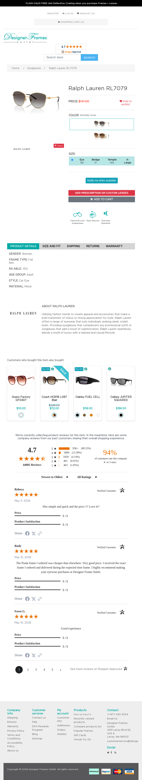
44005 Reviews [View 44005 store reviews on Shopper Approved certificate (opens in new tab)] (36, 464)
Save (59, 145)
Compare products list (88, 726)
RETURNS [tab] (92, 246)
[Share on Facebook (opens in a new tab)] (27, 533)
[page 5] (52, 670)
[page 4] (44, 670)
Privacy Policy (15, 730)
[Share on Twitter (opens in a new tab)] (33, 533)
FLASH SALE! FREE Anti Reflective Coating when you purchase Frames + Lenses (71, 3)
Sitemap (37, 738)
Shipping (12, 717)
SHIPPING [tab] (73, 246)
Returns (12, 722)
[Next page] (60, 670)
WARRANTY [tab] (114, 246)
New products (82, 714)
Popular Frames (83, 730)
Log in (67, 13)
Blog (35, 734)
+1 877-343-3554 (117, 714)
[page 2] (28, 670)
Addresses (63, 725)
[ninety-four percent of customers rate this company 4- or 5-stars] (110, 456)
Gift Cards (80, 735)
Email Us (112, 718)
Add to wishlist (126, 103)
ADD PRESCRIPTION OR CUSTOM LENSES (101, 192)
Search (89, 57)
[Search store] (62, 57)
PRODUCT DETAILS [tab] (23, 246)
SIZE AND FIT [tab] (52, 246)
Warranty (12, 726)
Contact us (39, 717)
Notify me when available (101, 180)
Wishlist (62, 734)
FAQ (34, 722)
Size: (72, 153)
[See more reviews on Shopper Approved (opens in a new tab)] (40, 533)
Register (53, 13)
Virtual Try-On (82, 739)
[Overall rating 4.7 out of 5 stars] (32, 458)
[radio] (70, 448)
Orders (61, 729)
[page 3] (36, 670)
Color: (74, 115)
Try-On (46, 369)
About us (12, 750)
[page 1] (19, 669)
